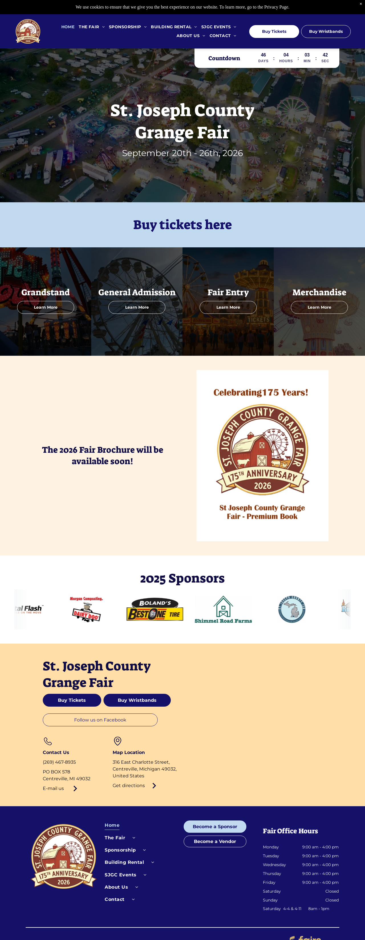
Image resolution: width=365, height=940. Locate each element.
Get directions (129, 785)
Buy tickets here (182, 225)
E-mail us (53, 788)
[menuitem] (66, 27)
